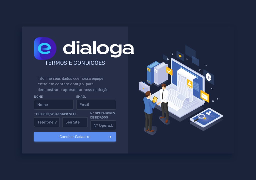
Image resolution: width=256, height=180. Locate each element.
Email (81, 96)
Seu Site (69, 114)
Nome (38, 96)
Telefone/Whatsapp (51, 114)
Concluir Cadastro (86, 136)
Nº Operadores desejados (102, 115)
